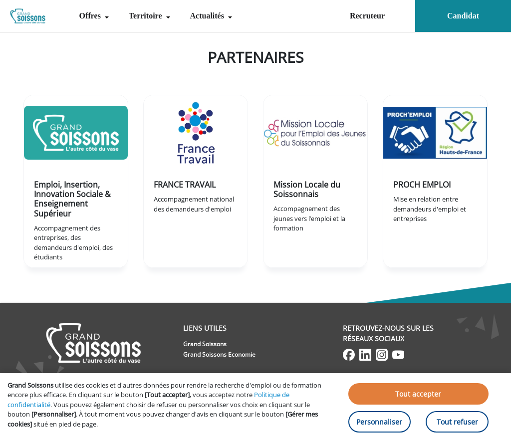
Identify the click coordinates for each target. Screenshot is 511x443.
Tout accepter (418, 394)
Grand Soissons (205, 344)
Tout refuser (457, 422)
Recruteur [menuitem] (367, 15)
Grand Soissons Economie (219, 354)
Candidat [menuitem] (463, 15)
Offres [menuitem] (91, 15)
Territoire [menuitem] (146, 15)
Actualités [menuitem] (208, 15)
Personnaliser (379, 422)
